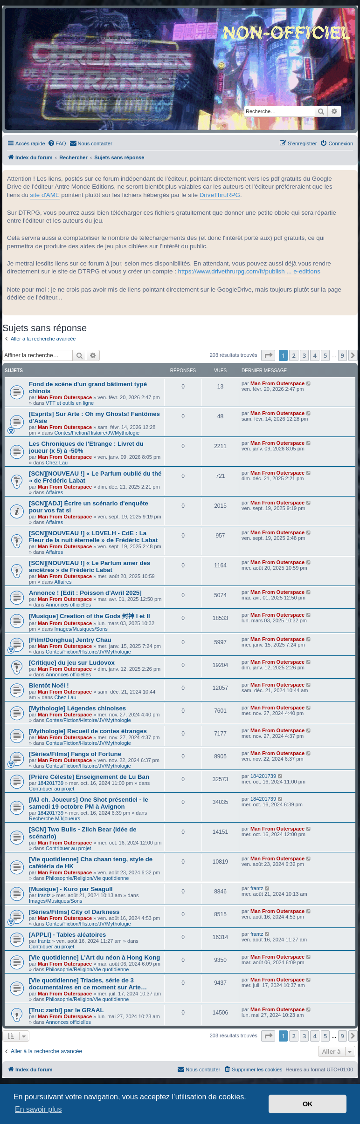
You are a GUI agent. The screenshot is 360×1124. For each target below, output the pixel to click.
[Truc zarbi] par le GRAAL (66, 1010)
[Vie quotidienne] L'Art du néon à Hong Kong (94, 957)
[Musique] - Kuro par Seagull (71, 889)
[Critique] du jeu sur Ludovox (72, 662)
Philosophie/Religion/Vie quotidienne (87, 878)
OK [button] (308, 1104)
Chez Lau (57, 462)
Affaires (54, 492)
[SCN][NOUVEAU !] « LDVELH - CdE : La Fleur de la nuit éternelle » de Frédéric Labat (93, 537)
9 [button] (342, 355)
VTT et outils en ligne (70, 403)
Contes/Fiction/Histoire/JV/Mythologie (96, 433)
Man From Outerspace (65, 397)
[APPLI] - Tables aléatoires (67, 934)
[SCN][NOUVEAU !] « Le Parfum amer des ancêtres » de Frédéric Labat (89, 566)
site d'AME (45, 194)
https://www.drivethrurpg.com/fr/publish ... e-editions (249, 271)
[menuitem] (57, 143)
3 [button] (304, 355)
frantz (44, 895)
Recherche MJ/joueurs (54, 818)
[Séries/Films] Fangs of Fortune (75, 753)
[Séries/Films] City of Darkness (74, 911)
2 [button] (293, 355)
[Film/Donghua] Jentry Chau (70, 639)
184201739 (50, 783)
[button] (268, 355)
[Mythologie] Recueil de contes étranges (88, 731)
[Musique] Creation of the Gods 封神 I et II (89, 616)
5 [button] (325, 355)
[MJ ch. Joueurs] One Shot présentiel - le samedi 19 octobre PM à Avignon (88, 803)
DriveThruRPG (220, 194)
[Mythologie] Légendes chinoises (77, 708)
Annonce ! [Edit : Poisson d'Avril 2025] (85, 592)
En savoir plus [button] (38, 1109)
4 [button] (314, 355)
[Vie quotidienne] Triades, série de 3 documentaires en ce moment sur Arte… (88, 984)
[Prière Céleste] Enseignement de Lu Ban (89, 776)
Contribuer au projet (51, 788)
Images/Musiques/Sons (80, 629)
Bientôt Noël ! (49, 685)
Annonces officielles (68, 604)
